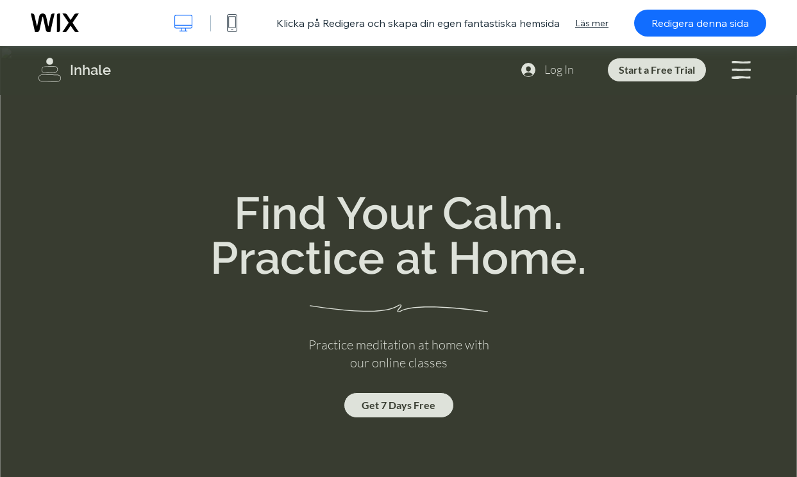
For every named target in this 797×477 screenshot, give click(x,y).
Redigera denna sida (700, 23)
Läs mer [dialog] (591, 23)
